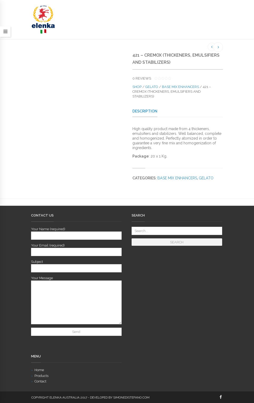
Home (39, 370)
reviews (141, 78)
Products (41, 376)
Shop (137, 87)
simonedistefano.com (131, 397)
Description (144, 111)
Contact (40, 381)
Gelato (151, 87)
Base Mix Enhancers (180, 87)
